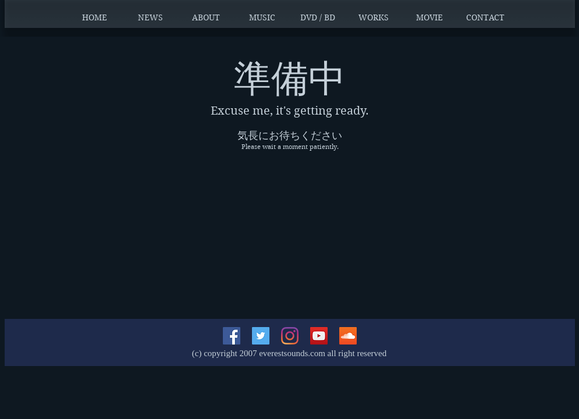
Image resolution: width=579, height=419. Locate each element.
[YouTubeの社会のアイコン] (319, 336)
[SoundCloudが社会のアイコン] (348, 336)
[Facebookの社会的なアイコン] (231, 336)
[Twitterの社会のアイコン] (260, 336)
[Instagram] (290, 336)
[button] (150, 17)
